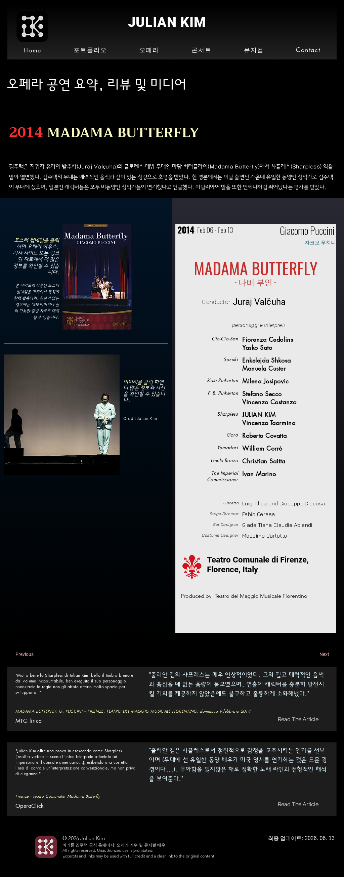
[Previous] (37, 654)
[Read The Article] (299, 719)
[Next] (312, 654)
